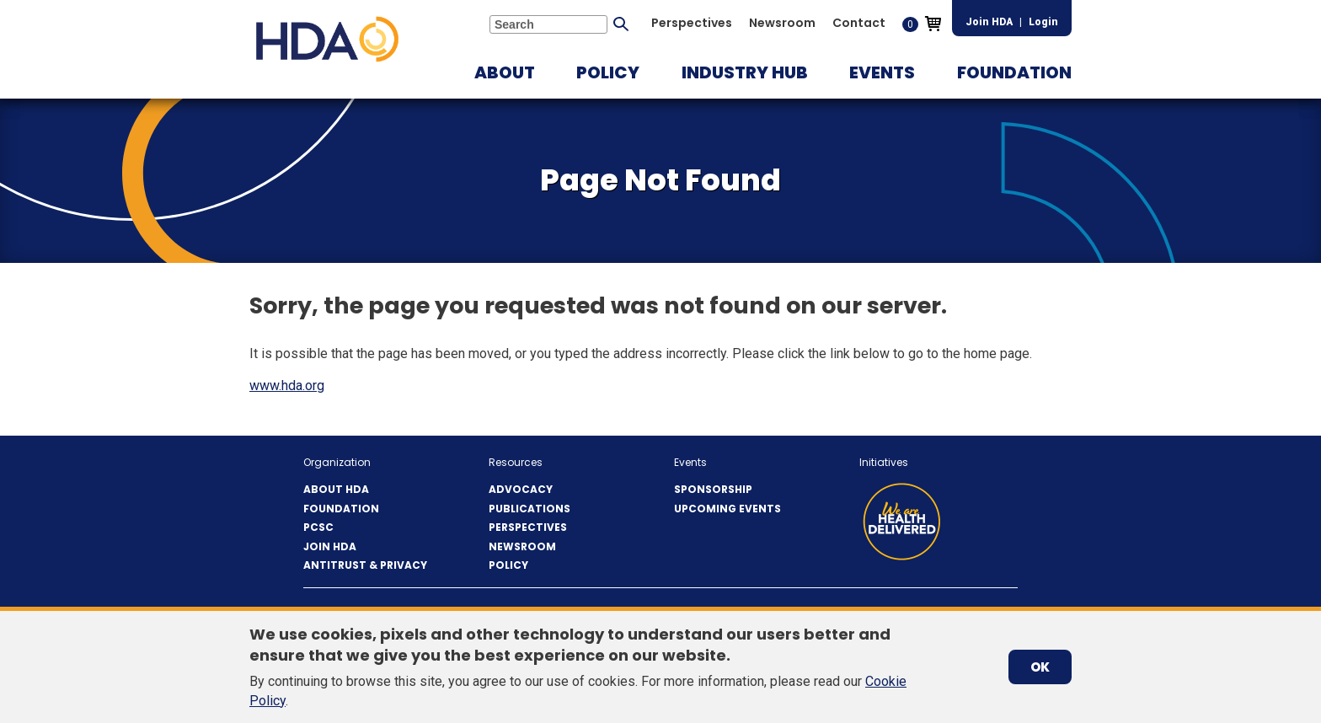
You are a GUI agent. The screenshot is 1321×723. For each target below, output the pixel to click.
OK (1040, 667)
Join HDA (989, 22)
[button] (504, 72)
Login (1043, 22)
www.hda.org (286, 386)
